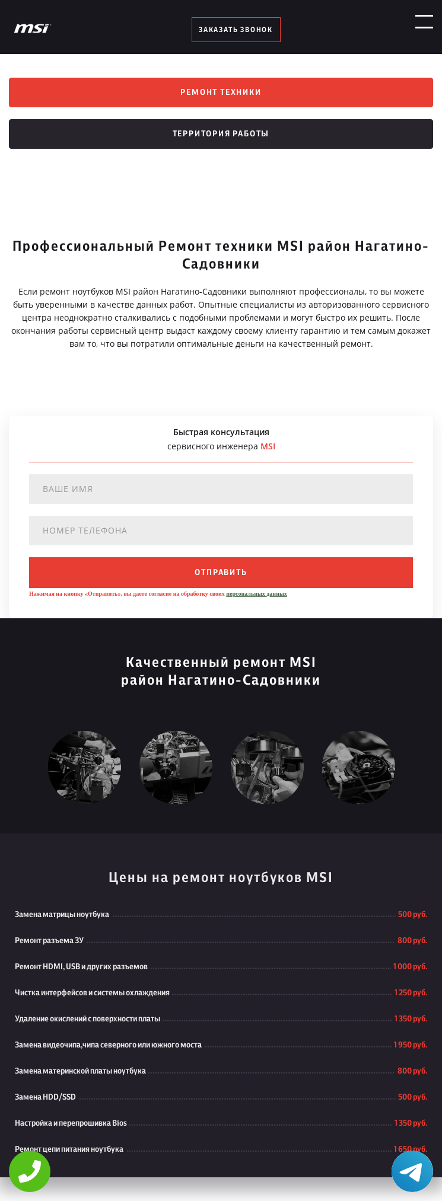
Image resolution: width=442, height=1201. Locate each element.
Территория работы (221, 134)
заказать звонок (236, 29)
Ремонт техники (220, 92)
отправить (221, 572)
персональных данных (256, 593)
